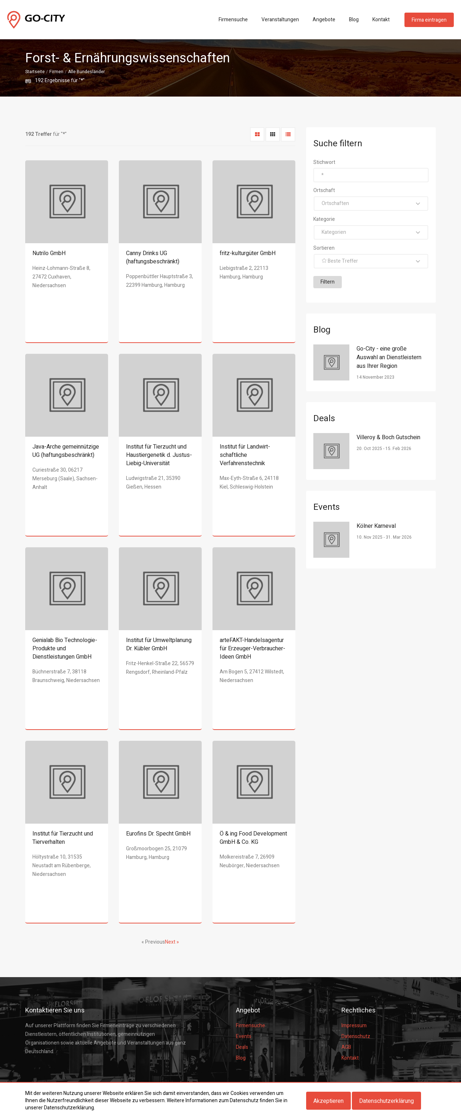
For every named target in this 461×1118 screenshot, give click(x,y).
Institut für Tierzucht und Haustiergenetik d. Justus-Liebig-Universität (159, 455)
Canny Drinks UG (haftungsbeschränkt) (152, 257)
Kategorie (324, 219)
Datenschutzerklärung (386, 1101)
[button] (371, 203)
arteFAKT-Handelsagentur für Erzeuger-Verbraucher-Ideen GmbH (252, 648)
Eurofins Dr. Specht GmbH (158, 833)
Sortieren (324, 248)
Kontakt (381, 19)
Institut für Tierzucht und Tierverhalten (62, 837)
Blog (354, 19)
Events (243, 1036)
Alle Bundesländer (86, 71)
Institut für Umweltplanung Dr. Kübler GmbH (159, 644)
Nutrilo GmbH (49, 253)
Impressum (354, 1025)
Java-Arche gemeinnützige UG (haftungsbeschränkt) (65, 450)
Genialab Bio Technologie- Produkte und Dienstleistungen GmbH (64, 648)
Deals (242, 1047)
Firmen (56, 71)
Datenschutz (355, 1036)
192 (39, 80)
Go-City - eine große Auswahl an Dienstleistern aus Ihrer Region (389, 357)
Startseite (35, 71)
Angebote (324, 19)
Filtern (328, 282)
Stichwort (324, 162)
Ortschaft (324, 190)
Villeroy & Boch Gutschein (388, 437)
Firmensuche (233, 19)
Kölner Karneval (376, 526)
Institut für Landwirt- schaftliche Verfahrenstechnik (245, 455)
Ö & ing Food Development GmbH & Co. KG (253, 837)
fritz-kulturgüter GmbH (248, 253)
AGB (346, 1047)
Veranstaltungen (280, 19)
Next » (172, 942)
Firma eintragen (429, 20)
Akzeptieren (328, 1101)
